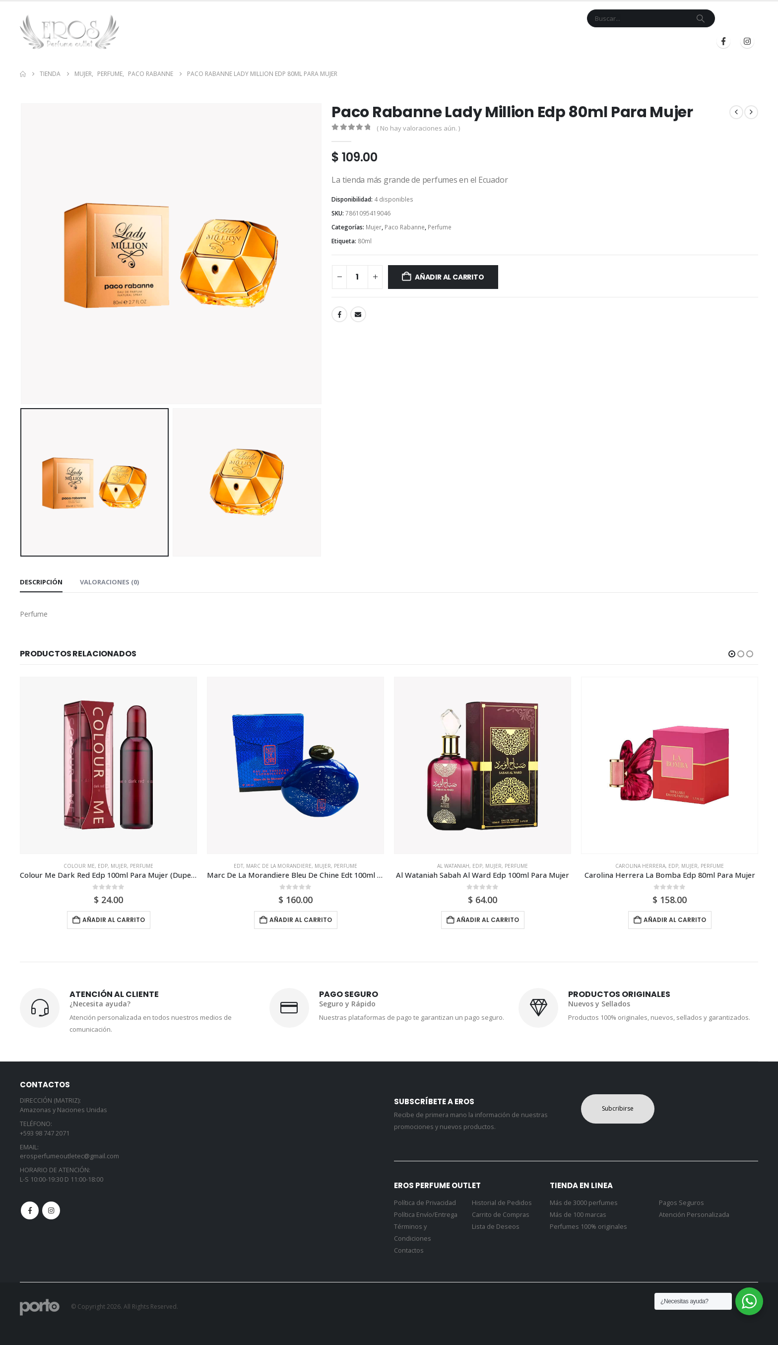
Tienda (389, 41)
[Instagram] (747, 41)
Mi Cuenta (522, 41)
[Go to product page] (108, 765)
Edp (103, 865)
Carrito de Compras (500, 1214)
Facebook (339, 314)
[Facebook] (723, 41)
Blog (557, 41)
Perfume (440, 227)
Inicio (358, 41)
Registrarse (673, 41)
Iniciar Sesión (606, 41)
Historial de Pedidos (502, 1203)
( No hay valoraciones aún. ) (418, 128)
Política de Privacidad (425, 1203)
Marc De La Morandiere (279, 865)
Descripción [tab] (41, 581)
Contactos (409, 1250)
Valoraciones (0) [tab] (109, 581)
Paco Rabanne (405, 227)
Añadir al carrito (449, 277)
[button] (731, 654)
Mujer (374, 227)
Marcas (430, 41)
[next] (751, 112)
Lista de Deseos (495, 1226)
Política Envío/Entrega (425, 1214)
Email (358, 314)
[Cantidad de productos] (357, 277)
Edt (238, 865)
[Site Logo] (69, 32)
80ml (365, 241)
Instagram (51, 1210)
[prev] (736, 112)
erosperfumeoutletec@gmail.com (69, 1156)
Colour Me (79, 865)
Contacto (478, 41)
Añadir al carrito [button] (113, 920)
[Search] (700, 18)
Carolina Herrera (640, 865)
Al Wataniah (453, 865)
